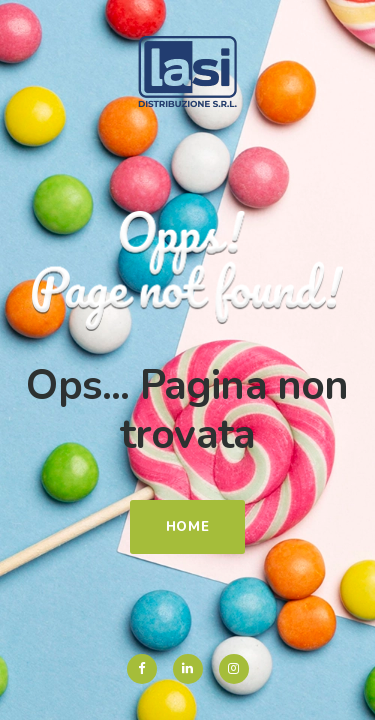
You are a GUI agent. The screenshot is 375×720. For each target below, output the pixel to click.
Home (188, 527)
